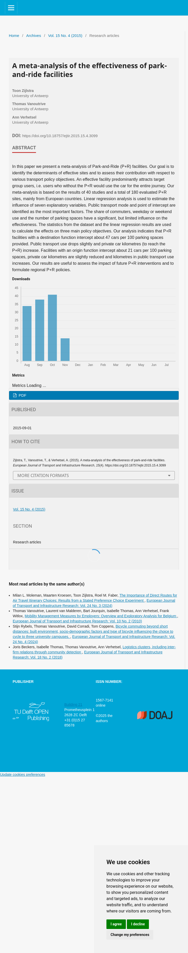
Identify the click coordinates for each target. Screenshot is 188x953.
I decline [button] (138, 924)
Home (14, 36)
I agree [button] (116, 924)
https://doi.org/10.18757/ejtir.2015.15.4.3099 (60, 136)
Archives (33, 36)
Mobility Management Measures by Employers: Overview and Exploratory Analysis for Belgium (101, 616)
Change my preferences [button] (130, 935)
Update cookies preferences (22, 774)
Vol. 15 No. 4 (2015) (65, 36)
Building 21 (73, 704)
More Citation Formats (43, 475)
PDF (22, 395)
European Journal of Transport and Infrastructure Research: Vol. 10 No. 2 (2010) (77, 621)
